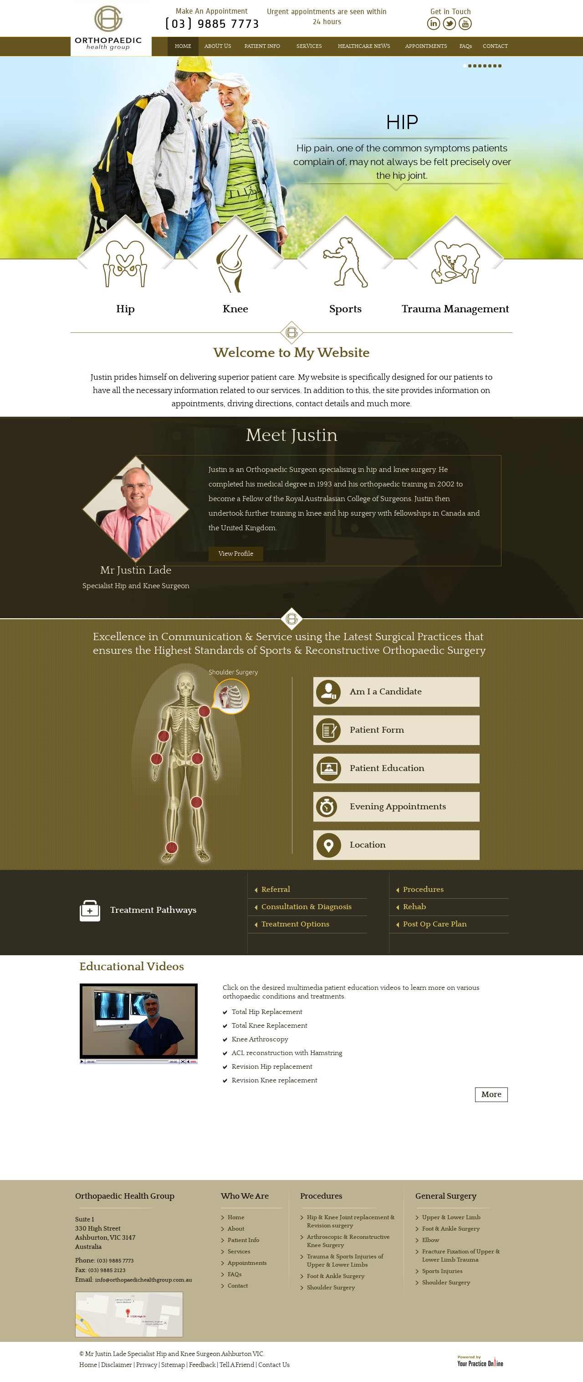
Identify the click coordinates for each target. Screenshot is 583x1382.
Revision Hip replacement (272, 1067)
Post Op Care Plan (435, 924)
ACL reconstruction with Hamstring (287, 1053)
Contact (495, 46)
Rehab (414, 906)
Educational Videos (131, 966)
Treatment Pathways (138, 910)
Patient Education (387, 768)
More (491, 1094)
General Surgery (445, 1196)
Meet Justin (291, 435)
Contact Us (274, 1365)
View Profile (236, 554)
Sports (345, 309)
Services (309, 46)
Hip (402, 122)
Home (183, 46)
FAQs (235, 1274)
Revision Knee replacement (274, 1080)
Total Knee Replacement (269, 1026)
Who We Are (245, 1196)
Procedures (423, 889)
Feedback (202, 1365)
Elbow (430, 1240)
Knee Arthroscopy (260, 1039)
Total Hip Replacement (267, 1012)
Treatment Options (295, 924)
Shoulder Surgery (446, 1282)
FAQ (466, 46)
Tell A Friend (237, 1365)
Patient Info (262, 46)
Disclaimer (116, 1365)
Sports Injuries (442, 1271)
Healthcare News (364, 46)
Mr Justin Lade (135, 577)
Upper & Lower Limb (451, 1217)
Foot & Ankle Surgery (451, 1229)
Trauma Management (455, 309)
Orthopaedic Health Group (124, 1196)
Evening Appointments (398, 807)
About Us (218, 46)
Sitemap (173, 1365)
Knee (235, 309)
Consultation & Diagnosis (306, 906)
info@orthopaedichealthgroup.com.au (143, 1280)
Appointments (426, 46)
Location (368, 845)
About (236, 1229)
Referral (275, 889)
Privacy (146, 1365)
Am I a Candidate (386, 692)
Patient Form (377, 730)
